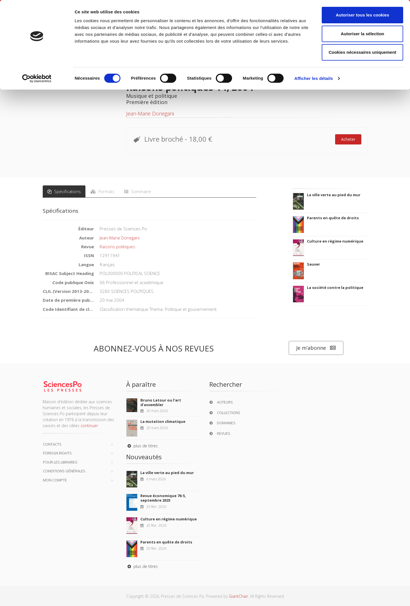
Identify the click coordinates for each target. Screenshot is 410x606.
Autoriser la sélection (362, 33)
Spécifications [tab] (64, 191)
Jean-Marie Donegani (150, 113)
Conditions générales (64, 470)
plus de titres (142, 445)
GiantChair (238, 596)
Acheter (348, 139)
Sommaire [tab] (137, 191)
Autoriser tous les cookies (362, 15)
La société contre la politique (335, 287)
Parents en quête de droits (333, 217)
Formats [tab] (102, 191)
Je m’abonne (316, 348)
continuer (89, 425)
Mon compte (55, 480)
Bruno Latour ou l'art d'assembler (160, 402)
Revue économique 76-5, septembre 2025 (163, 498)
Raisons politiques (117, 246)
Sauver (313, 264)
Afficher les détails (313, 78)
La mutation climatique (162, 421)
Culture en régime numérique (335, 241)
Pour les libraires (60, 462)
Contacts (52, 444)
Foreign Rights (57, 453)
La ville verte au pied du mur (333, 194)
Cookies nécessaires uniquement (362, 52)
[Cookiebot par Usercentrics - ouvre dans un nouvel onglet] (37, 78)
